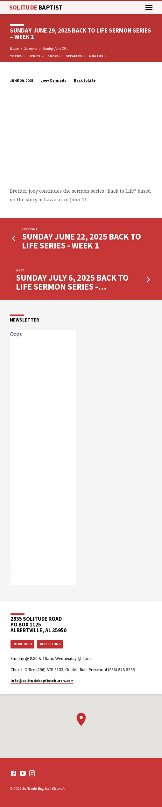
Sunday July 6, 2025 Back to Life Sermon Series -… (72, 282)
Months (98, 56)
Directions (50, 644)
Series (36, 56)
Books (55, 56)
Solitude (35, 7)
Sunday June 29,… (56, 48)
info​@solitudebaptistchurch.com (42, 680)
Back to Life (84, 80)
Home (14, 48)
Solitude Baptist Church (43, 788)
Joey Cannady (53, 80)
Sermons (30, 48)
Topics (18, 56)
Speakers (76, 56)
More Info (22, 644)
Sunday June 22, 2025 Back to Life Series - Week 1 (81, 241)
